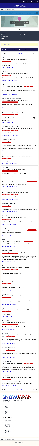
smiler (21, 73)
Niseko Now (7, 429)
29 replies (14, 80)
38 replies (13, 276)
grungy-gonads (24, 156)
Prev (5, 53)
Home (6, 406)
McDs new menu (6, 375)
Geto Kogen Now (8, 422)
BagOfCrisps (23, 205)
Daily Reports (7, 408)
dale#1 (22, 192)
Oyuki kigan (23, 252)
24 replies (14, 94)
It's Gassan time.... (6, 320)
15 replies (12, 329)
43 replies (13, 304)
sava (21, 230)
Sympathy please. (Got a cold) (9, 180)
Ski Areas (6, 407)
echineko (22, 310)
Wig (3, 308)
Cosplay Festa (5, 294)
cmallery (22, 112)
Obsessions (5, 280)
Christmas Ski (5, 167)
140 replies (15, 199)
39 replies (12, 357)
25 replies (15, 176)
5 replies (12, 343)
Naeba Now (7, 427)
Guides (6, 410)
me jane (22, 281)
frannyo (22, 267)
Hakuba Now (7, 424)
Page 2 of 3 (19, 53)
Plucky (22, 100)
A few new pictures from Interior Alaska (11, 98)
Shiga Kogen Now (8, 431)
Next (34, 53)
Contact (6, 413)
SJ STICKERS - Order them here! (10, 126)
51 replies (15, 135)
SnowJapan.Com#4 (25, 128)
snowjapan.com (6, 402)
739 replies (16, 151)
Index (6, 419)
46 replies (14, 385)
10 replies (15, 211)
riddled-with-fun (24, 377)
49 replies (13, 261)
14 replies (15, 163)
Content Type (6, 44)
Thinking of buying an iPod (8, 139)
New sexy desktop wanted (8, 347)
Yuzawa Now (7, 432)
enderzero (22, 141)
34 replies (15, 186)
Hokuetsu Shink (6, 71)
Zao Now (6, 433)
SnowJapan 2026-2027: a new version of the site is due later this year (18, 13)
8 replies (14, 107)
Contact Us (21, 442)
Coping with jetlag (6, 215)
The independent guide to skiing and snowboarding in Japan (13, 400)
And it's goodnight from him (8, 203)
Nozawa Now (7, 430)
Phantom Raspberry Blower (8, 59)
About (6, 412)
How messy (5, 228)
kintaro (22, 322)
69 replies (14, 122)
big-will (22, 59)
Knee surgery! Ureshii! (7, 250)
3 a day (4, 239)
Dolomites (4, 57)
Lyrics (3, 84)
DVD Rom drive (6, 333)
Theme (17, 442)
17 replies (14, 67)
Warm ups (4, 266)
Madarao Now (7, 425)
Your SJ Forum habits (7, 155)
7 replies (12, 246)
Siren (21, 169)
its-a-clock (22, 295)
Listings (6, 411)
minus (21, 217)
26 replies (13, 235)
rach (21, 181)
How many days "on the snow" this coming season (14, 190)
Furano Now (7, 421)
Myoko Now (7, 426)
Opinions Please (6, 111)
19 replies (13, 224)
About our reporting (8, 420)
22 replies (13, 290)
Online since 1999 (6, 401)
